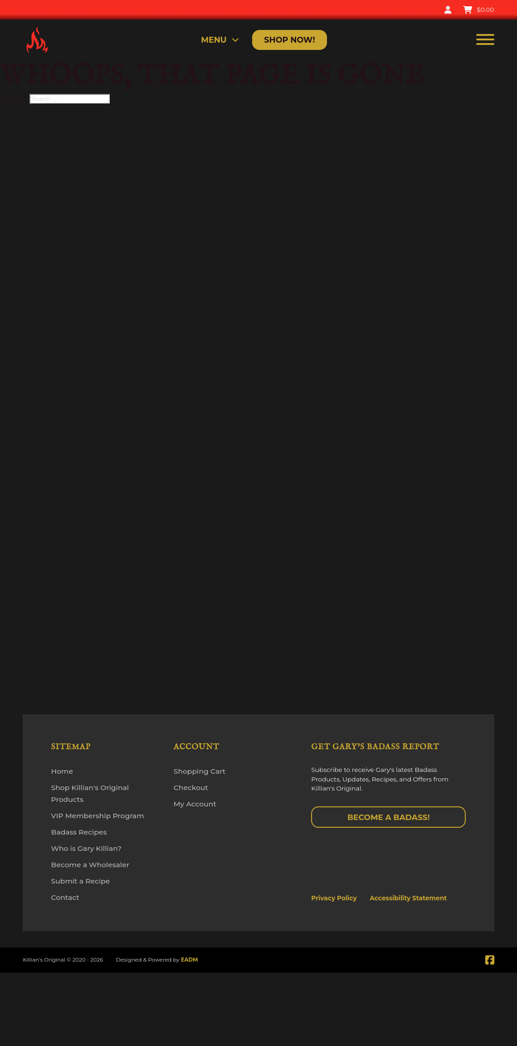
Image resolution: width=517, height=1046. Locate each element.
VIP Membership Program (97, 815)
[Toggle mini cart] (478, 10)
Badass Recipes (79, 832)
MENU (214, 39)
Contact (65, 897)
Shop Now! (289, 39)
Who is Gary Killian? (86, 848)
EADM (189, 960)
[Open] (485, 40)
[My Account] (447, 10)
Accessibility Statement (408, 898)
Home (62, 771)
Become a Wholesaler (90, 864)
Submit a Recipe (80, 881)
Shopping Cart (199, 771)
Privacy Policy (333, 898)
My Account (195, 804)
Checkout (191, 787)
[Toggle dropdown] (235, 40)
